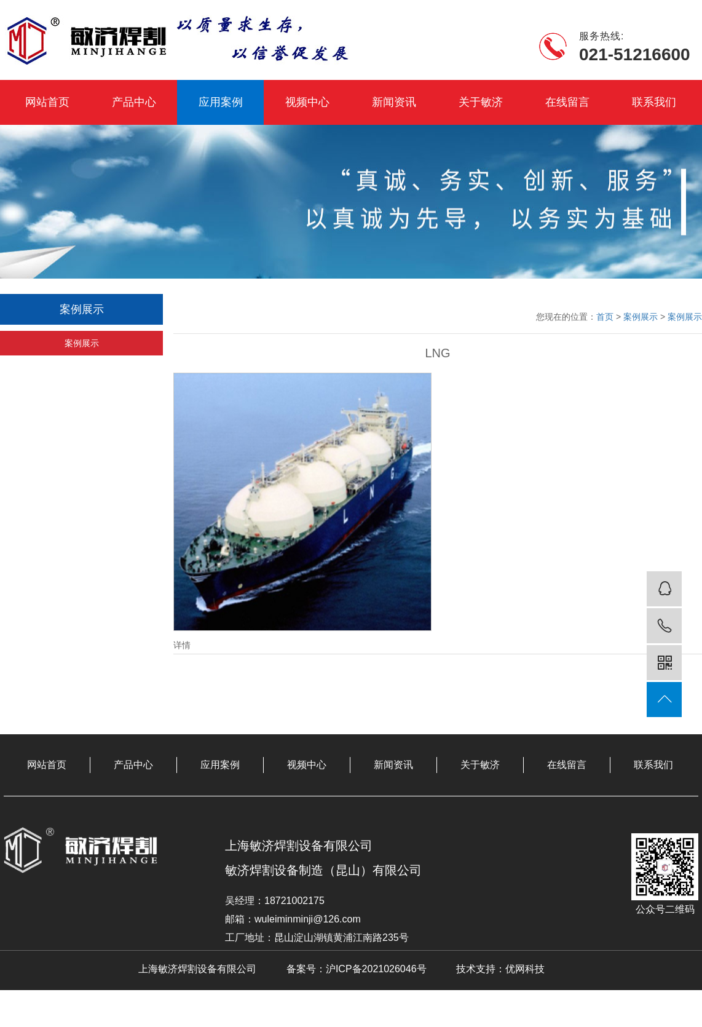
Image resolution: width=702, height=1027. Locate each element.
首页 (604, 317)
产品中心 (134, 102)
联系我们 (654, 102)
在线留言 (567, 102)
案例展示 (82, 343)
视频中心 (307, 102)
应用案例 (221, 102)
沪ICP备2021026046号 (376, 969)
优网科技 (525, 969)
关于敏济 (481, 102)
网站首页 (47, 102)
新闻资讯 (394, 102)
